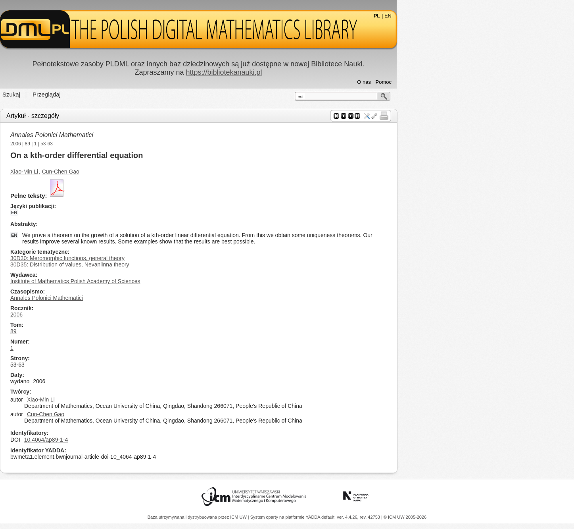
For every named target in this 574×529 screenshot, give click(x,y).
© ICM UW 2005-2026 (405, 517)
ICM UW (239, 517)
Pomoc (472, 82)
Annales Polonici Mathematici (140, 134)
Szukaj (100, 94)
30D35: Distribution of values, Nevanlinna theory (158, 264)
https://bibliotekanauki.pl (313, 72)
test (388, 96)
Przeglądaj (135, 94)
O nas (453, 82)
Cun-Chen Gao (149, 171)
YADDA (314, 517)
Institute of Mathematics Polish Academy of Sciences (164, 281)
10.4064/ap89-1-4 (135, 439)
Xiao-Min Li (113, 171)
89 (116, 144)
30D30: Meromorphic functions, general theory (156, 258)
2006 (104, 144)
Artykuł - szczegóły (121, 115)
